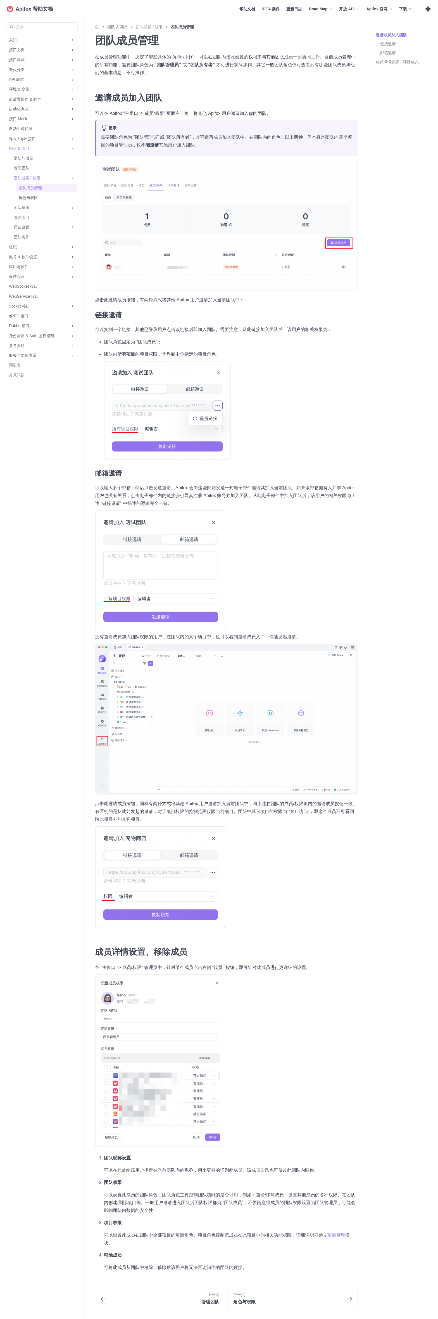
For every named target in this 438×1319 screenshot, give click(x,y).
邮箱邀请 (388, 53)
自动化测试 (18, 109)
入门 (13, 40)
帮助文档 (247, 9)
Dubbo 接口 (19, 325)
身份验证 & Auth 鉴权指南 (31, 336)
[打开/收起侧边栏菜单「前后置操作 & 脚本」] (72, 99)
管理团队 (21, 168)
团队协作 (21, 237)
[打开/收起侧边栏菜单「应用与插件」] (72, 267)
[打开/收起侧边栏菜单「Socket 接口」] (72, 306)
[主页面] (98, 26)
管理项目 (21, 217)
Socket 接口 (19, 306)
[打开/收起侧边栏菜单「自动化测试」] (72, 109)
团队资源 (21, 207)
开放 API (349, 9)
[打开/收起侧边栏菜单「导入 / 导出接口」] (72, 138)
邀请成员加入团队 (391, 35)
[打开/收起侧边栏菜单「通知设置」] (72, 227)
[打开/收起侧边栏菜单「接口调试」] (72, 60)
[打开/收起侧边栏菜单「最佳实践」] (72, 276)
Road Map (320, 9)
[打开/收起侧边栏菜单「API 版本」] (72, 79)
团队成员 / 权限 (27, 178)
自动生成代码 (20, 128)
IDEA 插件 (271, 9)
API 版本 (16, 79)
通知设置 (21, 227)
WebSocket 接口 (23, 286)
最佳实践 (17, 276)
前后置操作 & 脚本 (25, 99)
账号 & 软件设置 (23, 257)
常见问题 (17, 375)
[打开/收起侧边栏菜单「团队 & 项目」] (72, 148)
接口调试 (17, 60)
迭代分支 (17, 69)
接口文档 (17, 50)
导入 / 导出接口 (22, 138)
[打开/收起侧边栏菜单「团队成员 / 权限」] (72, 178)
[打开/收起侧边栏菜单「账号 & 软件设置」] (72, 257)
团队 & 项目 (19, 148)
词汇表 (15, 365)
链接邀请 (388, 44)
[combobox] (42, 26)
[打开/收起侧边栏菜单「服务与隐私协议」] (72, 355)
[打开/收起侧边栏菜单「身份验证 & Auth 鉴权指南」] (72, 336)
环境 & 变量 (19, 89)
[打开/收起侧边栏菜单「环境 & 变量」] (72, 89)
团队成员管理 (30, 188)
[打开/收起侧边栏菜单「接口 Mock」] (72, 119)
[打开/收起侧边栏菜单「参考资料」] (72, 345)
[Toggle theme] (428, 9)
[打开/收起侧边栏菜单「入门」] (72, 40)
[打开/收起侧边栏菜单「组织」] (72, 247)
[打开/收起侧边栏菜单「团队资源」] (72, 207)
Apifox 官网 (379, 9)
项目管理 (336, 1235)
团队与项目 (23, 158)
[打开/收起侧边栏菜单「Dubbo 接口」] (72, 326)
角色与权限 (28, 197)
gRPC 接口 (18, 316)
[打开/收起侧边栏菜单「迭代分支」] (72, 69)
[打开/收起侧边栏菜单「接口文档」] (72, 50)
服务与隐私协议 (22, 355)
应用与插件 (18, 266)
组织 (13, 247)
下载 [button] (403, 9)
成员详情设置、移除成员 (397, 62)
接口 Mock (18, 119)
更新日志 (294, 9)
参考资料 (17, 345)
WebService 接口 (24, 296)
